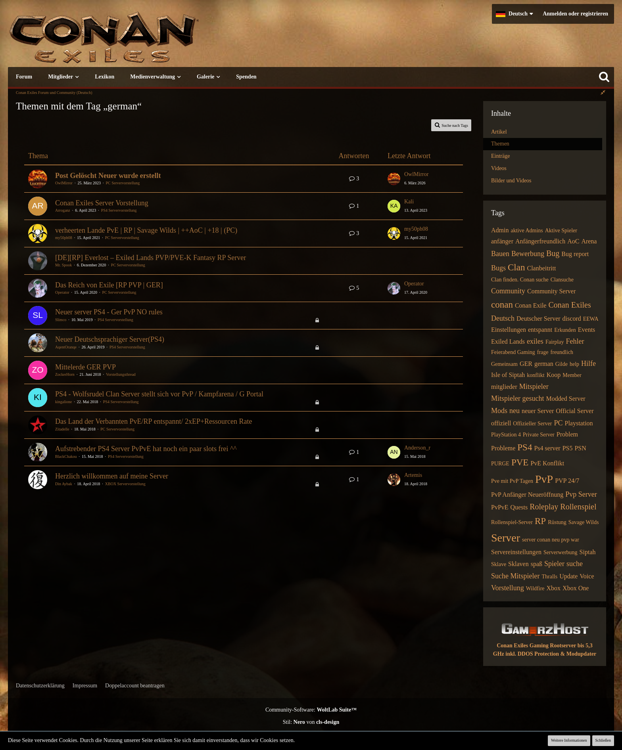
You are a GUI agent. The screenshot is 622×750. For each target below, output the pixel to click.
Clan (516, 267)
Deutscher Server (538, 318)
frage (543, 352)
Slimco (60, 320)
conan (502, 305)
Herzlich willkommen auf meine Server (111, 476)
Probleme (503, 448)
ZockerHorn (65, 374)
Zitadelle (62, 429)
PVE (519, 462)
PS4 (524, 447)
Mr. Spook (63, 265)
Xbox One (575, 588)
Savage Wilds (583, 522)
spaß (536, 564)
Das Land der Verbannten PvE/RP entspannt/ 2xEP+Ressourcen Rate (153, 421)
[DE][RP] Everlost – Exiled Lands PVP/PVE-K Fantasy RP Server (150, 258)
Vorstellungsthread (121, 374)
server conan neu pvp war (550, 540)
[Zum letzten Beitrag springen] (394, 178)
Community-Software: (311, 710)
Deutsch (502, 318)
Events (586, 329)
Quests (519, 507)
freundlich (562, 352)
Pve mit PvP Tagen (512, 481)
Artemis (413, 475)
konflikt (535, 375)
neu (514, 411)
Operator (62, 292)
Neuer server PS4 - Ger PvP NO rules (109, 312)
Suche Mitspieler (515, 576)
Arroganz (62, 210)
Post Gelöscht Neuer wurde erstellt (108, 176)
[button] (514, 14)
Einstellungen (508, 329)
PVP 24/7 (567, 480)
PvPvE (500, 507)
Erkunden (565, 330)
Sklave (498, 564)
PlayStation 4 (506, 435)
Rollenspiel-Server (512, 522)
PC (558, 423)
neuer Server (538, 411)
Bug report (575, 254)
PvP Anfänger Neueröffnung (527, 494)
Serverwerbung (560, 552)
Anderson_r (417, 448)
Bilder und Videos (511, 181)
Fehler (575, 341)
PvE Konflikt (547, 463)
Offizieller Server (532, 424)
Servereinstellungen (516, 552)
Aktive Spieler (561, 230)
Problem (567, 434)
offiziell (501, 423)
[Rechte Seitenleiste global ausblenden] (603, 93)
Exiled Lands (508, 341)
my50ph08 (63, 237)
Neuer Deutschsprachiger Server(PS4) (109, 339)
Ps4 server (547, 448)
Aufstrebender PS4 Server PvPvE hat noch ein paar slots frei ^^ (146, 449)
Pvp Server (581, 494)
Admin (500, 230)
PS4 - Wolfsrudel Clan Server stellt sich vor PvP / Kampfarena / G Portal (159, 394)
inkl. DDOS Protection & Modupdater (550, 654)
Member (571, 375)
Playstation (578, 423)
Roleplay (544, 506)
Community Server (551, 291)
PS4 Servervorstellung (119, 210)
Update (568, 576)
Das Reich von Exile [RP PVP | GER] (109, 285)
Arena (589, 241)
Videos (499, 168)
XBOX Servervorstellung (125, 484)
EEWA (591, 319)
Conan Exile (531, 305)
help (574, 364)
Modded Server (565, 398)
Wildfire (535, 588)
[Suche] (604, 77)
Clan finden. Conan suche (520, 280)
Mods (499, 411)
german (543, 363)
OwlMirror (64, 183)
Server (505, 538)
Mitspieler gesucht (517, 398)
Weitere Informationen (569, 740)
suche (574, 564)
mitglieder (504, 386)
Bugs (498, 268)
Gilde (561, 364)
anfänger (502, 241)
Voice (587, 576)
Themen (500, 144)
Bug (552, 253)
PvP (544, 479)
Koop (554, 374)
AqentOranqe (66, 347)
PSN (580, 448)
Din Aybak (63, 484)
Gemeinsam (504, 364)
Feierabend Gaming (513, 352)
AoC (573, 241)
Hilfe (588, 363)
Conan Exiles (569, 304)
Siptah (588, 552)
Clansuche (562, 280)
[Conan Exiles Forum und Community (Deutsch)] (133, 41)
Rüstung (557, 522)
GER (526, 363)
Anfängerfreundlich (540, 241)
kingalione (63, 402)
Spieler (554, 564)
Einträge (500, 156)
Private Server (539, 435)
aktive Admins (527, 230)
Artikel (499, 132)
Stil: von (311, 722)
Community (508, 291)
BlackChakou (66, 456)
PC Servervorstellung (123, 183)
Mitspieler (534, 386)
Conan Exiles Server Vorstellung (101, 203)
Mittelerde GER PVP (85, 367)
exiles (535, 341)
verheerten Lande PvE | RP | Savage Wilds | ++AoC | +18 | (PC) (146, 230)
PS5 (567, 448)
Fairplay (554, 342)
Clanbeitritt (541, 268)
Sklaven (518, 564)
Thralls (549, 577)
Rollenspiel (578, 506)
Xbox (554, 588)
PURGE (500, 464)
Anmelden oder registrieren (575, 14)
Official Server (574, 411)
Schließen (603, 740)
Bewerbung (527, 254)
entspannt (540, 329)
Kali (409, 202)
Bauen (500, 254)
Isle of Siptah (508, 374)
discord (571, 318)
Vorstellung (507, 588)
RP (540, 521)
